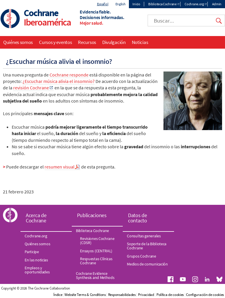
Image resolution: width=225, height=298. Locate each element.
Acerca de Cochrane (36, 218)
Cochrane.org (194, 4)
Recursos (87, 42)
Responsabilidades (122, 294)
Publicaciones (92, 215)
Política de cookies (170, 294)
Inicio (136, 4)
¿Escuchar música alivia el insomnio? (59, 81)
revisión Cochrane (31, 88)
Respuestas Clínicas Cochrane (96, 260)
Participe (32, 251)
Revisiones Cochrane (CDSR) (97, 240)
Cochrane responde (69, 75)
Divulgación (114, 42)
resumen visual (59, 167)
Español (102, 4)
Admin (217, 4)
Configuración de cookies (205, 294)
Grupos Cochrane (141, 256)
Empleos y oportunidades (37, 270)
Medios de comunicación (147, 264)
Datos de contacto (137, 218)
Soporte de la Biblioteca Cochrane (146, 246)
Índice (57, 294)
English (120, 4)
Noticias (140, 42)
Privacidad (146, 294)
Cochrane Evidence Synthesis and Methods (95, 275)
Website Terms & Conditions (84, 294)
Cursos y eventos (55, 42)
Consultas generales (144, 236)
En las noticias (36, 260)
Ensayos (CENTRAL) (96, 250)
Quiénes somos (18, 42)
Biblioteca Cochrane (162, 4)
